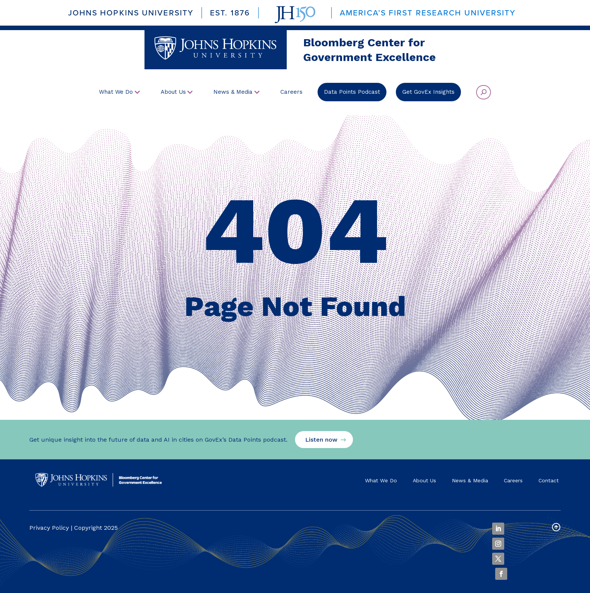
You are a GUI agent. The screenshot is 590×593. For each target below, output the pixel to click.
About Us (424, 480)
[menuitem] (119, 92)
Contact (548, 480)
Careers (513, 480)
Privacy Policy (49, 527)
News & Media (470, 480)
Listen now (321, 439)
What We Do (381, 480)
